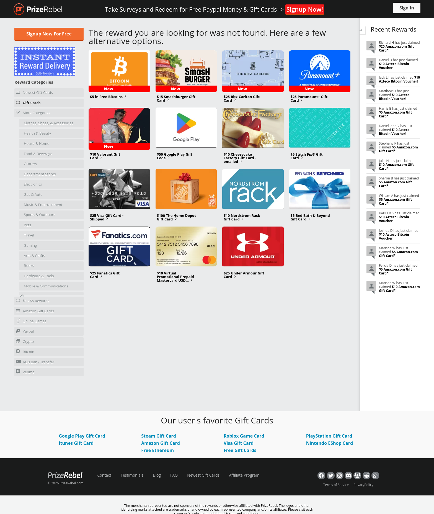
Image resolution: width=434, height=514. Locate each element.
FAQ (174, 475)
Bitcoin (25, 351)
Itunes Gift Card (76, 443)
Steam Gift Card (158, 436)
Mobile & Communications (46, 286)
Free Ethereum (157, 450)
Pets (27, 224)
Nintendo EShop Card (329, 443)
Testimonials (132, 475)
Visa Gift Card (239, 443)
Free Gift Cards (240, 450)
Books (29, 265)
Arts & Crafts (34, 255)
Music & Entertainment (43, 204)
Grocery (30, 163)
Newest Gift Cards (34, 93)
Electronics (33, 184)
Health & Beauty (37, 133)
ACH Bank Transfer (35, 361)
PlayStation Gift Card (329, 436)
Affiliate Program (244, 475)
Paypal (25, 332)
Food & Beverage (38, 153)
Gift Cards (28, 103)
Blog (157, 475)
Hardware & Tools (39, 275)
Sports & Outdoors (39, 214)
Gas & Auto (33, 194)
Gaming (30, 245)
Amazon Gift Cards (35, 311)
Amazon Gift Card (160, 443)
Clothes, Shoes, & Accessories (48, 122)
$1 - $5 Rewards (32, 301)
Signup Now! (304, 9)
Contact (104, 475)
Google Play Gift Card (82, 436)
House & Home (36, 143)
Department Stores (40, 173)
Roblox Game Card (244, 436)
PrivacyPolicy (363, 484)
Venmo (25, 371)
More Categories (33, 112)
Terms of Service (336, 484)
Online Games (31, 321)
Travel (29, 235)
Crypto (25, 341)
